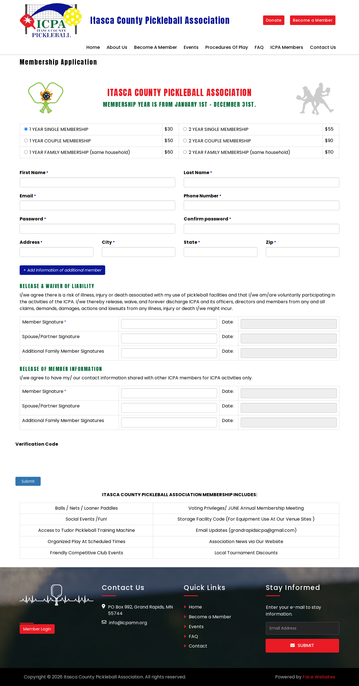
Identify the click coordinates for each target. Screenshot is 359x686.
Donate (274, 20)
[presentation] (48, 457)
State (192, 242)
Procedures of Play (226, 47)
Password (33, 219)
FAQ (259, 47)
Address (31, 242)
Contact (195, 646)
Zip (271, 242)
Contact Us (323, 47)
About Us (117, 47)
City (109, 242)
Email (28, 196)
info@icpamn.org (128, 622)
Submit (302, 645)
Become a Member (313, 20)
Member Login (37, 629)
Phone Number (203, 196)
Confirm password (208, 219)
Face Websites (319, 677)
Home (93, 47)
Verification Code (36, 444)
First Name (34, 173)
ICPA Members (286, 47)
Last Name (198, 173)
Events (191, 47)
